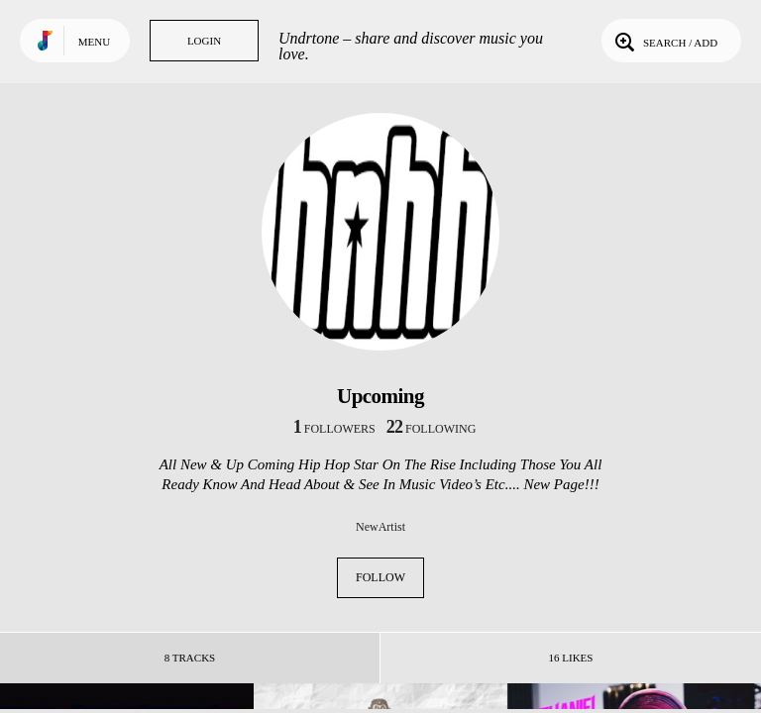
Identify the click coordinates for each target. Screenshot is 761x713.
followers (334, 429)
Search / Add (664, 40)
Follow (380, 577)
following (431, 429)
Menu (94, 42)
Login (204, 41)
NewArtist (380, 527)
